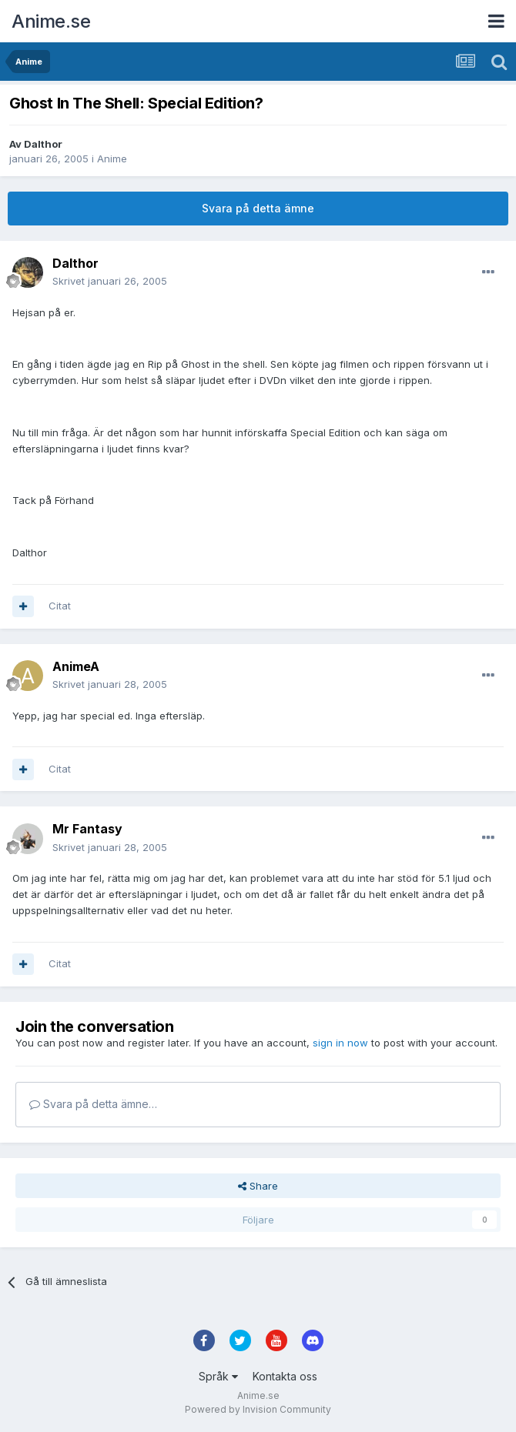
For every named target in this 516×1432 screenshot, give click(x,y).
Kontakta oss (285, 1376)
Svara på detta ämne (258, 208)
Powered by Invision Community (258, 1409)
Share (258, 1185)
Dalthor (43, 144)
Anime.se (51, 21)
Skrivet (109, 281)
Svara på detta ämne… (93, 1103)
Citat (60, 605)
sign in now (340, 1042)
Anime (112, 158)
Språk (218, 1376)
